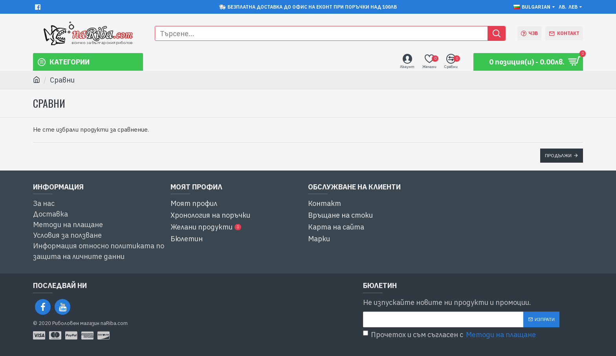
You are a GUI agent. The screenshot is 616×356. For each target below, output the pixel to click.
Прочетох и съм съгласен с (450, 334)
